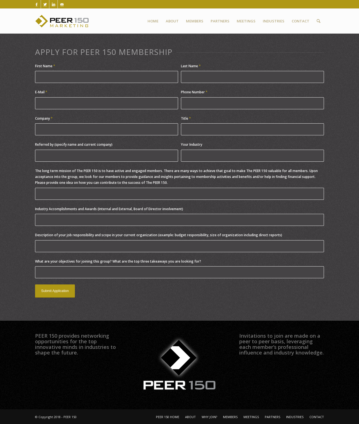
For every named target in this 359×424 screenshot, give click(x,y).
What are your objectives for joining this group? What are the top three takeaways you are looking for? (118, 261)
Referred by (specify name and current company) (73, 144)
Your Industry (191, 144)
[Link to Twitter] (45, 4)
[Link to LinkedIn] (53, 4)
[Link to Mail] (62, 4)
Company (44, 118)
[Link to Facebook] (37, 4)
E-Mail (41, 92)
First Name (45, 66)
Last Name (191, 66)
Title (186, 118)
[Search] (318, 21)
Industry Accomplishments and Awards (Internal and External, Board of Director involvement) (109, 209)
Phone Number (194, 92)
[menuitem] (153, 21)
